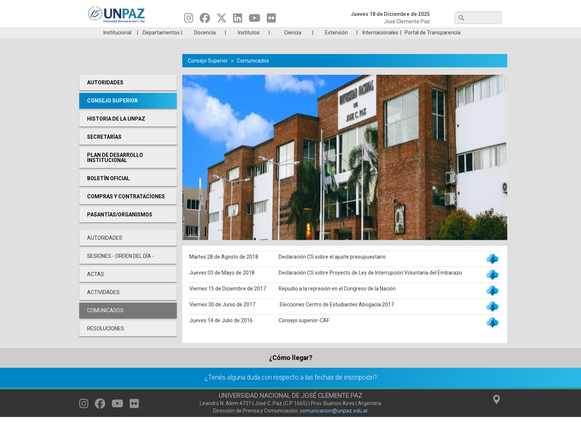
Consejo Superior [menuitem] (112, 112)
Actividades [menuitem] (103, 303)
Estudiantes (325, 33)
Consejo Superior (208, 72)
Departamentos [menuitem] (161, 44)
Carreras (114, 33)
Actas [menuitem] (95, 285)
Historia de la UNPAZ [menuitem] (116, 130)
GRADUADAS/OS (396, 33)
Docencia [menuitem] (205, 44)
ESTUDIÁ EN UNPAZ (184, 33)
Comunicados (253, 72)
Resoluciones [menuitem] (105, 340)
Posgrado (466, 33)
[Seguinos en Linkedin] (237, 20)
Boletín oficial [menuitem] (108, 189)
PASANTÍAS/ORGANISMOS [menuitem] (119, 226)
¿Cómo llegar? (290, 369)
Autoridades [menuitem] (105, 94)
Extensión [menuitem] (336, 44)
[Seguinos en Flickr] (271, 20)
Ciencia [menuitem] (292, 44)
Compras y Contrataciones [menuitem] (126, 208)
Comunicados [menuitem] (105, 321)
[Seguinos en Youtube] (254, 20)
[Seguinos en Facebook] (205, 20)
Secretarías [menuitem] (104, 148)
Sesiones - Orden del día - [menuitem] (120, 267)
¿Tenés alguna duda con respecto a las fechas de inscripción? (291, 388)
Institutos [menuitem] (249, 44)
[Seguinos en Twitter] (221, 20)
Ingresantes (255, 33)
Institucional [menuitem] (117, 44)
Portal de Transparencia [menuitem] (433, 44)
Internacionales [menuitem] (380, 44)
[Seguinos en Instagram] (188, 20)
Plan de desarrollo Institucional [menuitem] (115, 168)
